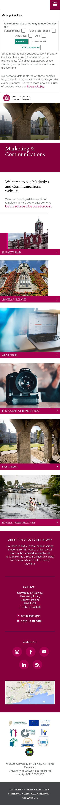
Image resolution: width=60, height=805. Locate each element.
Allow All (23, 41)
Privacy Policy (35, 86)
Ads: (37, 35)
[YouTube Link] (44, 651)
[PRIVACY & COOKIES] (38, 789)
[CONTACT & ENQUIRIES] (38, 794)
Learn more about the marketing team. (28, 206)
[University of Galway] (16, 98)
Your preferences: (39, 30)
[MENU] (55, 5)
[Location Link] (30, 702)
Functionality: (12, 30)
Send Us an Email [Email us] (31, 621)
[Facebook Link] (30, 651)
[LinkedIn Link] (24, 664)
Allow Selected (32, 47)
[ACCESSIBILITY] (30, 798)
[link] (29, 723)
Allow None (40, 41)
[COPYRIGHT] (16, 794)
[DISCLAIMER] (18, 789)
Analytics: (21, 35)
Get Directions (30, 616)
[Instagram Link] (17, 651)
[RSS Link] (37, 664)
